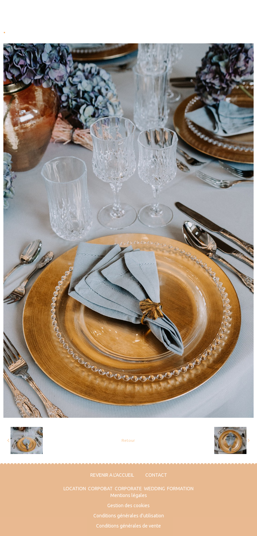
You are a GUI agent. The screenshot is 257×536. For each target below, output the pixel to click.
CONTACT (156, 475)
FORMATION (180, 488)
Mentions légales (128, 495)
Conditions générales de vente (128, 526)
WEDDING (154, 488)
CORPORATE (128, 488)
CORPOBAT (100, 488)
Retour (128, 440)
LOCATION (74, 488)
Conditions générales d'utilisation (128, 515)
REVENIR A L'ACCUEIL (112, 475)
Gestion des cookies (128, 505)
